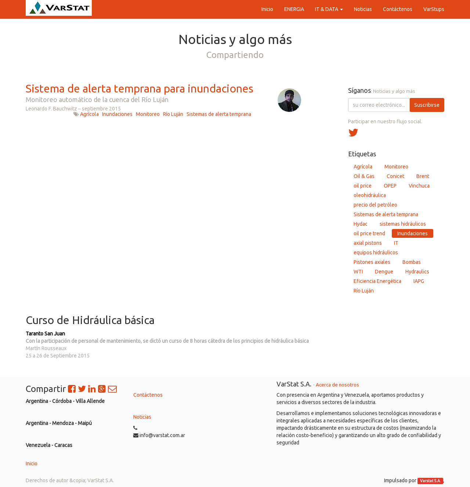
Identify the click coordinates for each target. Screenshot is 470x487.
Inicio (31, 463)
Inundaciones (117, 114)
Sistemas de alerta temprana (219, 114)
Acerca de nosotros (337, 385)
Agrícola (89, 114)
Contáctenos (148, 395)
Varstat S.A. (430, 481)
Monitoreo (148, 114)
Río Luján (173, 114)
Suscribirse (427, 105)
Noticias (142, 417)
